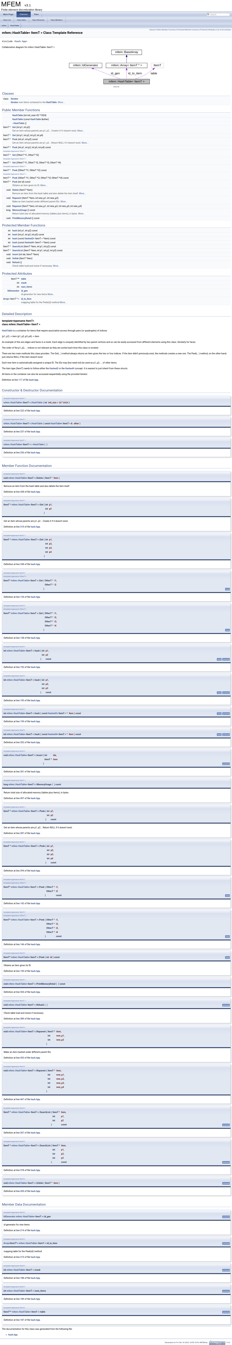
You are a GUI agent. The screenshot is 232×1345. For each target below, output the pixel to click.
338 (22, 564)
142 (22, 903)
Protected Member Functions (188, 30)
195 (22, 700)
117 (20, 380)
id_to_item (26, 299)
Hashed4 (29, 242)
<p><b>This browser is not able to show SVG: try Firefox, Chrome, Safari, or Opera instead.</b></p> (116, 67)
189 (22, 1299)
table (23, 279)
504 (22, 992)
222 (22, 410)
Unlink (15, 258)
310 (22, 526)
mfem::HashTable (12, 402)
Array (6, 299)
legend (116, 86)
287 (22, 833)
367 (22, 1132)
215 (22, 1257)
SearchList (17, 246)
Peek (14, 139)
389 (22, 1018)
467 (22, 1099)
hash (14, 230)
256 (22, 452)
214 (22, 1230)
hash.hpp (20, 41)
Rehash (16, 262)
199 (22, 721)
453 (22, 1057)
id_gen (24, 290)
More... (61, 102)
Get (14, 127)
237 (22, 431)
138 (22, 638)
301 (22, 771)
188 (22, 1278)
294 (22, 870)
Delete (15, 190)
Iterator (14, 99)
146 (22, 944)
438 (22, 492)
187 (22, 1320)
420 (22, 1191)
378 (22, 1170)
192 (22, 667)
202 (22, 742)
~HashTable (18, 123)
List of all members (224, 30)
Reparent (16, 198)
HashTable (14, 26)
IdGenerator (13, 290)
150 (22, 971)
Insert (15, 254)
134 (22, 597)
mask (23, 283)
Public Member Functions (166, 30)
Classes (152, 30)
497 (22, 798)
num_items (26, 287)
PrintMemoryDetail (21, 218)
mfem (4, 26)
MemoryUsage (19, 210)
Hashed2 (29, 238)
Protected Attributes (207, 30)
